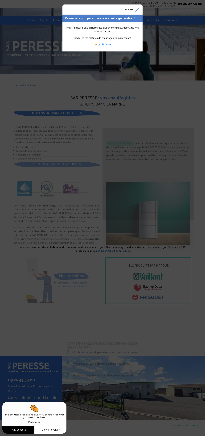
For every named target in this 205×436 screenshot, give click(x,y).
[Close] (132, 9)
